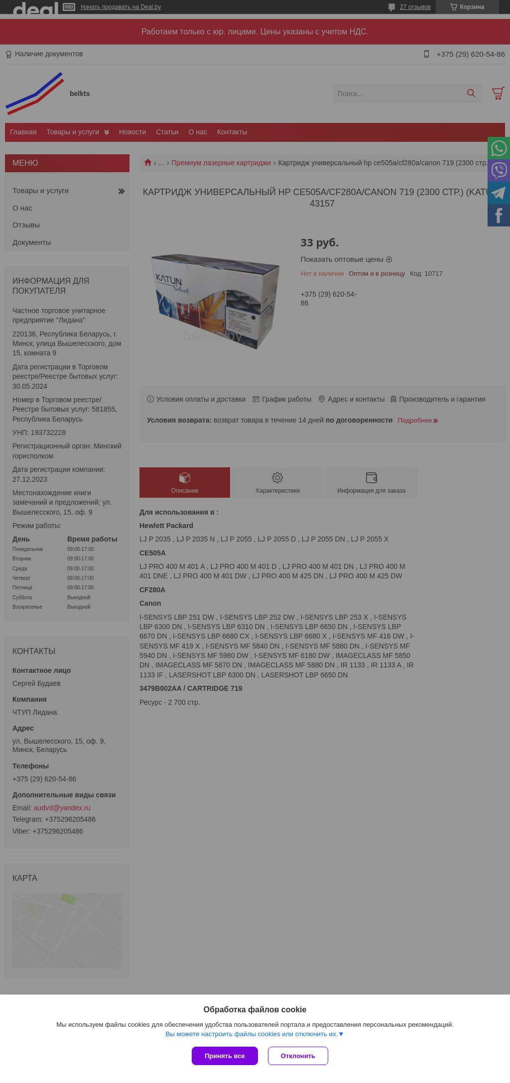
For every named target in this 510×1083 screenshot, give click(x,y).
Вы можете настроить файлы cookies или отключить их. (251, 1034)
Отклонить (298, 1056)
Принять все (225, 1056)
